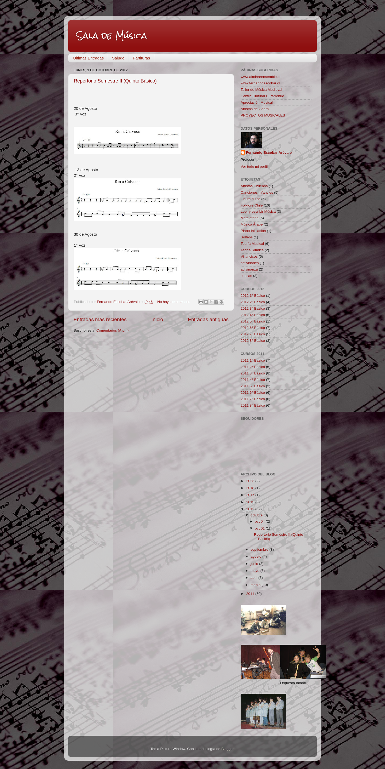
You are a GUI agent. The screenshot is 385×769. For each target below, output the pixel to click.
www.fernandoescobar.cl (260, 83)
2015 (250, 502)
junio (255, 564)
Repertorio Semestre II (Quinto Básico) (115, 81)
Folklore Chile (252, 205)
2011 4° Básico (253, 380)
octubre (257, 515)
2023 (250, 481)
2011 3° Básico (253, 373)
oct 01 (260, 528)
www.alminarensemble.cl (260, 77)
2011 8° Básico (253, 405)
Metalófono (250, 218)
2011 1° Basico (253, 360)
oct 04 (260, 521)
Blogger (227, 749)
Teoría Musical (252, 244)
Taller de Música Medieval (261, 90)
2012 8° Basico (253, 341)
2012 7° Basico (253, 334)
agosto (256, 556)
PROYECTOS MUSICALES (263, 115)
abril (254, 578)
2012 (250, 509)
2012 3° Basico (253, 308)
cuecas (246, 276)
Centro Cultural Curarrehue (262, 96)
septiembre (260, 549)
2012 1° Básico (253, 296)
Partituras (141, 58)
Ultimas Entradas (88, 58)
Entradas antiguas (208, 319)
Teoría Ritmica (252, 250)
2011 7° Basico (253, 399)
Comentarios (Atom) (113, 330)
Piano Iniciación (253, 231)
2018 (250, 488)
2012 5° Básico (253, 321)
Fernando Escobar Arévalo (269, 153)
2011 (250, 594)
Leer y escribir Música (258, 211)
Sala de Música (111, 35)
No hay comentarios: (174, 302)
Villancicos (249, 256)
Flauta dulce (250, 199)
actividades (250, 263)
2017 (250, 495)
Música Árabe (252, 224)
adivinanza (249, 269)
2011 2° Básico (253, 367)
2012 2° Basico (253, 302)
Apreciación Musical (257, 102)
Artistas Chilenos (254, 186)
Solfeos (247, 237)
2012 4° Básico (253, 315)
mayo (255, 571)
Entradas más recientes (100, 319)
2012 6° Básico (253, 328)
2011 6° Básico (253, 393)
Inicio (157, 319)
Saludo (118, 58)
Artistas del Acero (255, 109)
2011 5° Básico (253, 386)
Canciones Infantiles (257, 192)
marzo (256, 585)
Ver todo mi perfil (254, 166)
